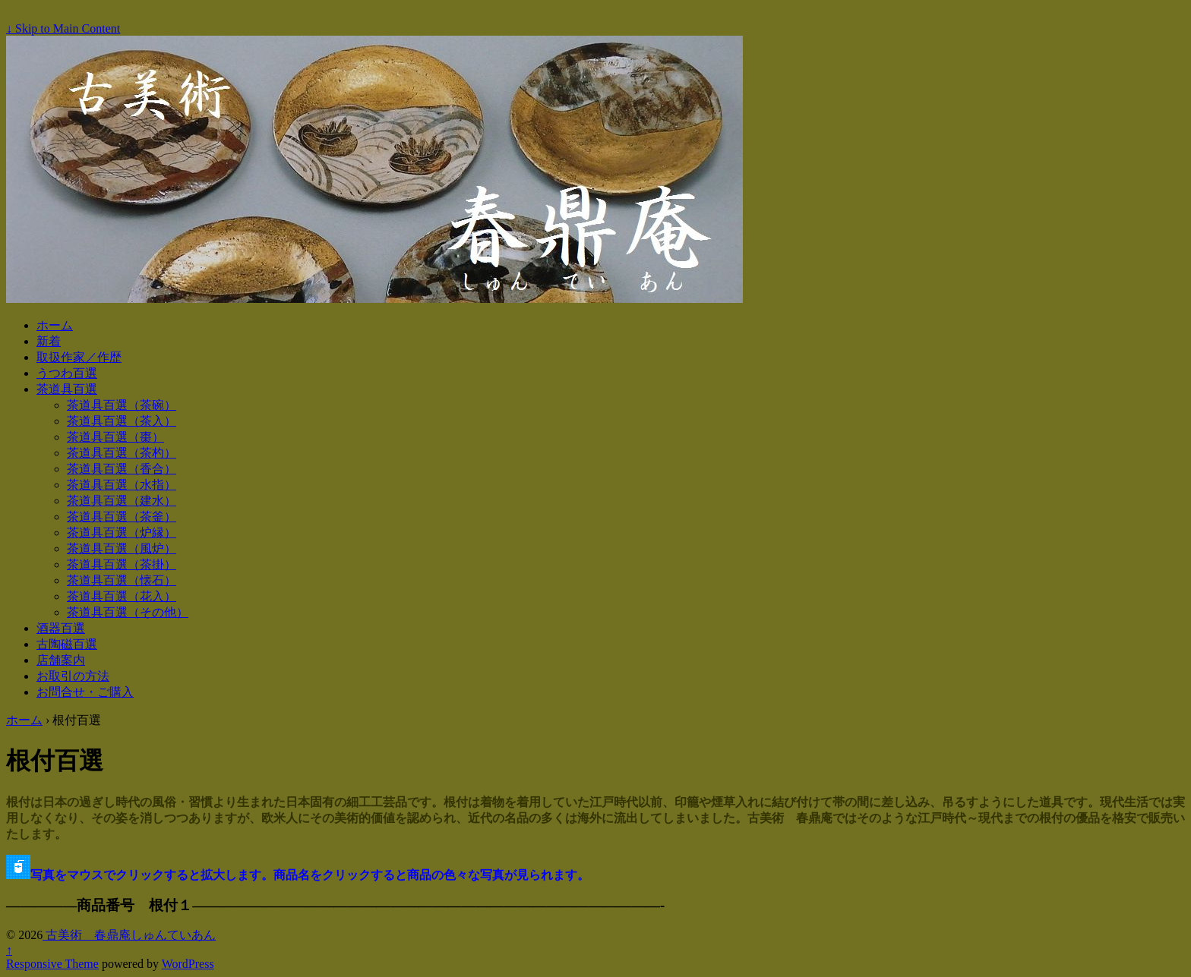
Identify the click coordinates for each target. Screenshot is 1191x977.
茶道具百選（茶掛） (121, 564)
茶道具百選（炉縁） (121, 532)
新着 (48, 341)
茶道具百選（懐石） (121, 580)
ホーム (54, 325)
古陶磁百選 (66, 644)
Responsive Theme (52, 963)
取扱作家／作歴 (79, 357)
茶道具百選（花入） (121, 596)
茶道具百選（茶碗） (121, 405)
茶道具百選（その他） (127, 612)
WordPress (188, 963)
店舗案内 (60, 660)
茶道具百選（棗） (115, 436)
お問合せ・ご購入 (85, 691)
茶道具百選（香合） (121, 468)
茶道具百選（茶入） (121, 420)
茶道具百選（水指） (121, 484)
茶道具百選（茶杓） (121, 452)
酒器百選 (60, 628)
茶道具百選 (66, 389)
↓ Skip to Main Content (63, 28)
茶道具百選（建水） (121, 500)
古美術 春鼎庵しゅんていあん (129, 934)
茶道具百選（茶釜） (121, 516)
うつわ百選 (66, 373)
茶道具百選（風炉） (121, 548)
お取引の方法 (72, 676)
